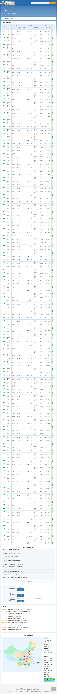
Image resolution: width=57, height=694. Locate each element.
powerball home (46, 691)
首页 (2, 18)
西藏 (45, 666)
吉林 (49, 646)
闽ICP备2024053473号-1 (21, 689)
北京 (45, 640)
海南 (51, 660)
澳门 (45, 676)
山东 (51, 652)
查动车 (10, 691)
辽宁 (52, 646)
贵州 (48, 664)
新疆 (48, 672)
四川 (51, 664)
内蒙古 (51, 640)
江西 (45, 652)
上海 (48, 652)
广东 (45, 658)
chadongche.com (30, 688)
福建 (48, 650)
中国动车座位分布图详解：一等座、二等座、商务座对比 (20, 609)
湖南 (48, 660)
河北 (48, 640)
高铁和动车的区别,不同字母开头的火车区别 (17, 622)
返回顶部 (53, 689)
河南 (51, 658)
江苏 (51, 650)
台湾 (48, 676)
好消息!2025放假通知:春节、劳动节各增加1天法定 (19, 611)
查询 (52, 2)
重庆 (45, 664)
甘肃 (45, 670)
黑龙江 (45, 646)
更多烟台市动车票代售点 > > (28, 581)
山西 (45, 641)
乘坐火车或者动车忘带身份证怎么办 (16, 618)
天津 (48, 641)
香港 (51, 676)
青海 (51, 670)
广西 (48, 658)
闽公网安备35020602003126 (35, 689)
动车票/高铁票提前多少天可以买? (15, 613)
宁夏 (48, 670)
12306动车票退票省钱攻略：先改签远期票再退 (18, 627)
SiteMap (40, 691)
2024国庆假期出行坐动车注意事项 (15, 625)
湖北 (45, 660)
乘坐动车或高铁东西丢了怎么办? (15, 616)
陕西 (45, 672)
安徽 (45, 650)
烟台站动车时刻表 (9, 18)
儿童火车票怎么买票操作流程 (14, 629)
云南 (48, 666)
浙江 (45, 654)
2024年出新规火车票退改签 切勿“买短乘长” (17, 620)
